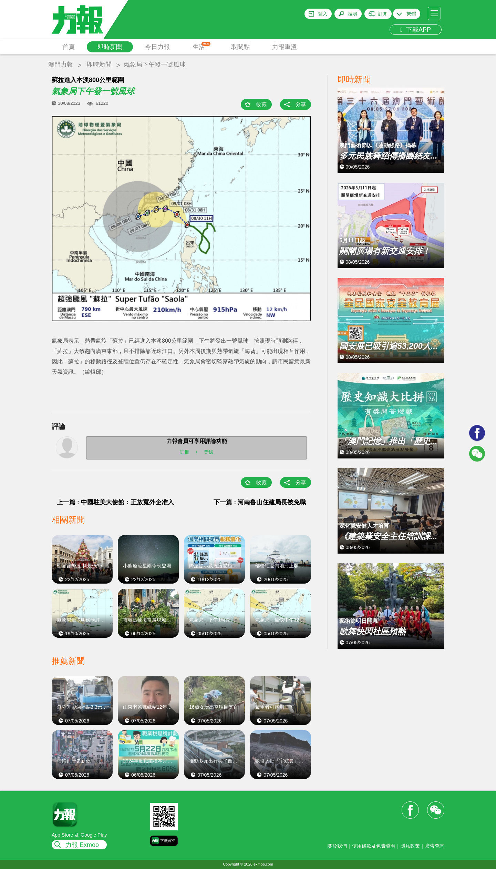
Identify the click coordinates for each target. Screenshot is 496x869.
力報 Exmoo (82, 844)
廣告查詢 (434, 846)
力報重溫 (284, 46)
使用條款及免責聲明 (373, 846)
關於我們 (337, 846)
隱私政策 (410, 846)
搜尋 (353, 14)
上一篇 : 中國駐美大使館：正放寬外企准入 (115, 502)
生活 (202, 46)
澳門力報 (60, 64)
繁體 (411, 14)
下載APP (415, 29)
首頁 (68, 46)
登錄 (208, 452)
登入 (323, 14)
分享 (301, 104)
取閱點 (240, 46)
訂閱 (383, 14)
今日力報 (157, 46)
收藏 (261, 104)
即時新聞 (109, 46)
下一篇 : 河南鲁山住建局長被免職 (260, 502)
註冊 (184, 452)
